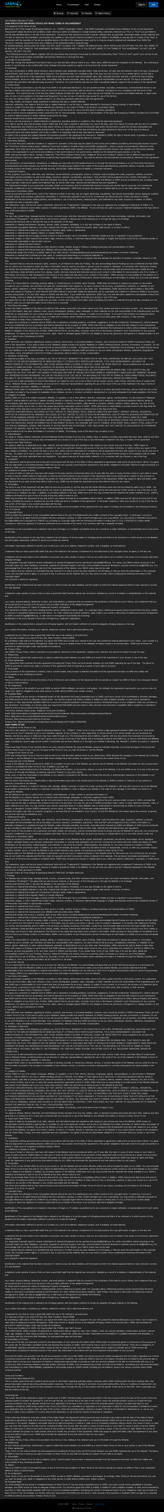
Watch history (102, 13)
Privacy (81, 1504)
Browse (58, 13)
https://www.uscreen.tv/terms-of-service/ (32, 719)
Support (90, 1504)
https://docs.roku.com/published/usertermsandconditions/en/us (39, 716)
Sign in (141, 4)
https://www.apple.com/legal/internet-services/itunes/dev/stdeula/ (40, 713)
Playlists (87, 13)
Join (153, 4)
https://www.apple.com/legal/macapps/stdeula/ (91, 713)
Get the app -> (100, 1504)
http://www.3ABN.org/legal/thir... (94, 146)
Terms (74, 1504)
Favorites (72, 13)
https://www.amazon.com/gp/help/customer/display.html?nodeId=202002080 (52, 722)
